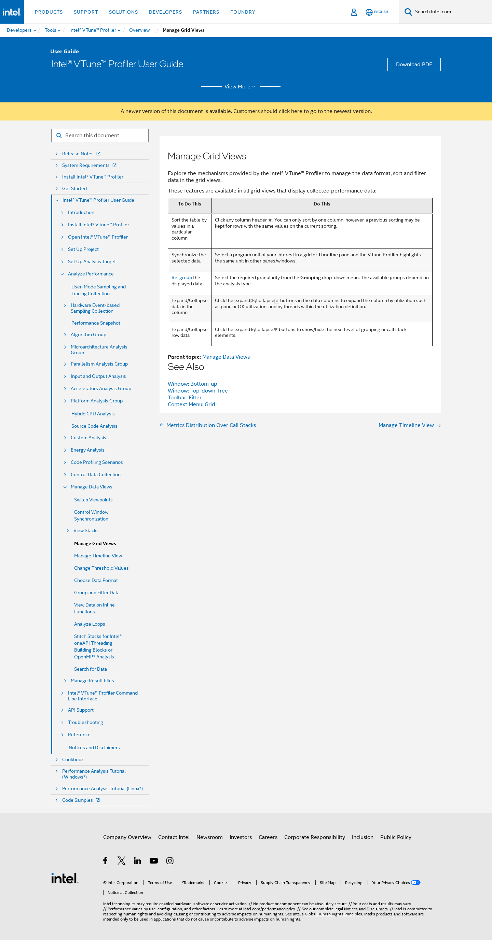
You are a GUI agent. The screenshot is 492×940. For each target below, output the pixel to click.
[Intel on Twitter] (122, 862)
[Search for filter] (100, 135)
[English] (377, 12)
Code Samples (81, 800)
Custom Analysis (88, 438)
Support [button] (86, 12)
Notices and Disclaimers (94, 747)
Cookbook (73, 760)
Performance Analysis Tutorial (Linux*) (102, 789)
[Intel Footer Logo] (65, 877)
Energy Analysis (88, 450)
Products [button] (49, 12)
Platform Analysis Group (97, 401)
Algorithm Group (88, 335)
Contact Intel (174, 837)
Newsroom (209, 837)
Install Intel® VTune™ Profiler (92, 177)
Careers (268, 837)
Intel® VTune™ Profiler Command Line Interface (103, 696)
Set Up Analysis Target (92, 262)
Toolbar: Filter (185, 397)
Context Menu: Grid (191, 404)
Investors (241, 837)
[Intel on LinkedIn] (138, 862)
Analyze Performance (91, 274)
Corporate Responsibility (314, 837)
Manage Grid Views (95, 543)
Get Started (74, 188)
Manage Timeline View (98, 556)
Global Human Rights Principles (333, 913)
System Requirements (90, 165)
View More (241, 86)
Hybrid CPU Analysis (93, 414)
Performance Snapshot (95, 323)
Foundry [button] (243, 12)
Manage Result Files (92, 681)
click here (290, 111)
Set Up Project (83, 249)
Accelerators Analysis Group (101, 388)
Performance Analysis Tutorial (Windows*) (94, 774)
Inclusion (362, 837)
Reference (79, 735)
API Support (81, 710)
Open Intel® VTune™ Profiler (98, 237)
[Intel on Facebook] (105, 862)
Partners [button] (206, 12)
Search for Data (90, 669)
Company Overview (127, 837)
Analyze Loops (89, 624)
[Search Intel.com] (452, 12)
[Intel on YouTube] (154, 862)
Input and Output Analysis (98, 376)
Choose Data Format (96, 580)
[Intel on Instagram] (170, 862)
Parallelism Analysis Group (99, 364)
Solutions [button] (123, 12)
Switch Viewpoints (93, 500)
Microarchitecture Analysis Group (99, 350)
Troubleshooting (85, 722)
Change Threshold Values (101, 568)
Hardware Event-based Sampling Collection (95, 308)
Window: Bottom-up (192, 384)
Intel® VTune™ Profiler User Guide (98, 200)
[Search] (408, 12)
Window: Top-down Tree (198, 390)
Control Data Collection (96, 475)
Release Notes (82, 154)
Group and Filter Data (97, 592)
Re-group (182, 277)
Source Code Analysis (94, 426)
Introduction (81, 212)
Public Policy (395, 837)
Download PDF (414, 64)
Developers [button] (165, 12)
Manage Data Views (91, 487)
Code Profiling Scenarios (97, 462)
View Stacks (86, 530)
